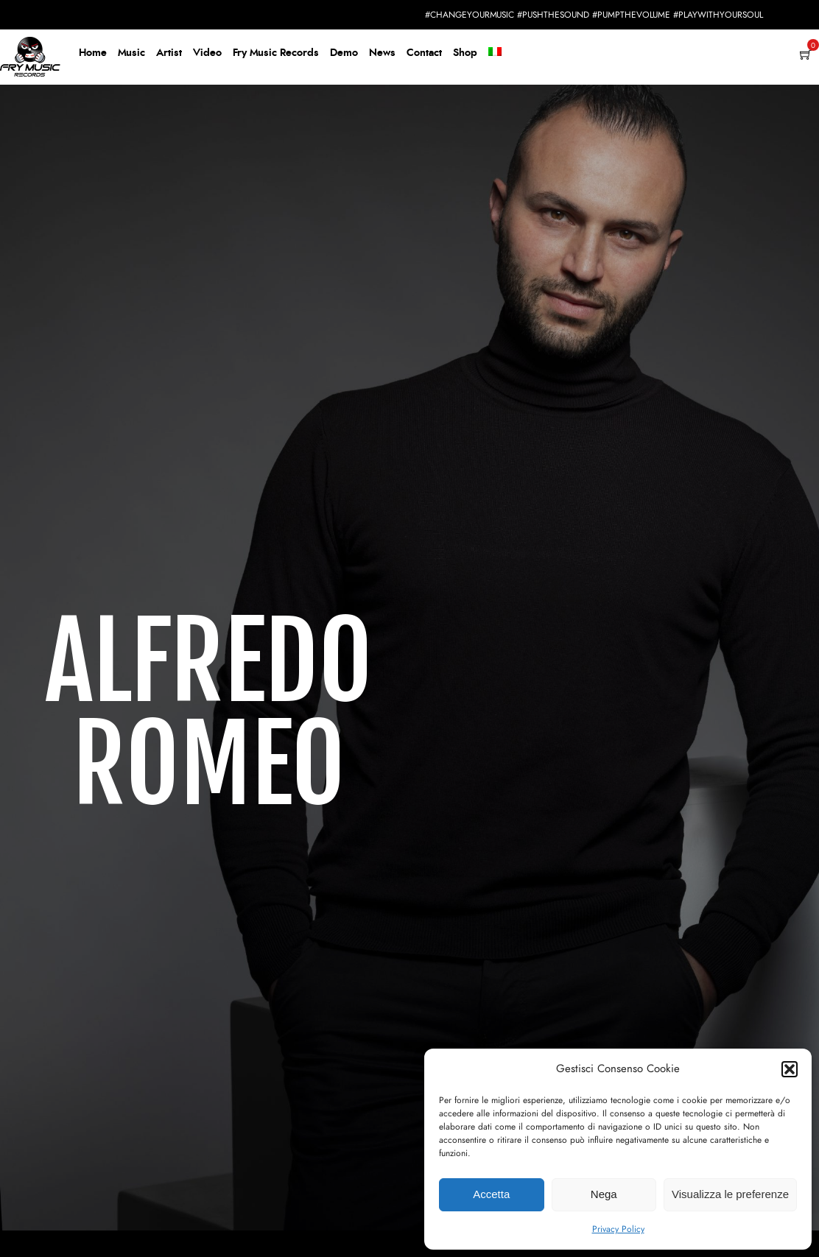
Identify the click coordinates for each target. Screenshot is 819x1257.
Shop (465, 53)
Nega (604, 1194)
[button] (789, 1069)
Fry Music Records (276, 53)
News (382, 53)
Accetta (491, 1194)
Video (207, 53)
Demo (344, 53)
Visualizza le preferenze (730, 1194)
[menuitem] (495, 54)
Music (131, 53)
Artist (169, 53)
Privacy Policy (618, 1229)
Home (93, 53)
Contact (424, 53)
